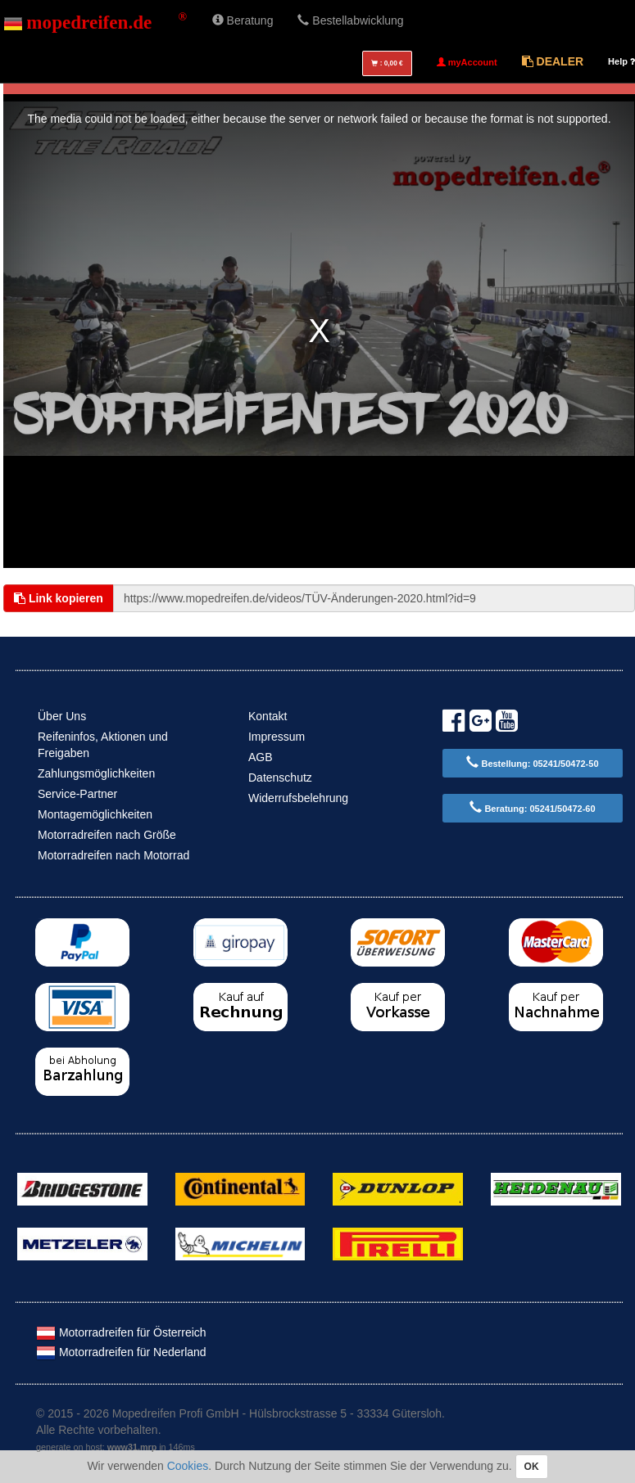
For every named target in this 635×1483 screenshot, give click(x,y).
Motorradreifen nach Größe (107, 834)
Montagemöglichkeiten (95, 814)
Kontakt (267, 716)
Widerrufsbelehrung (298, 798)
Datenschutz (280, 777)
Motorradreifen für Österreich (121, 1332)
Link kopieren (58, 598)
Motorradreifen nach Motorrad (113, 855)
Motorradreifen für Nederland (121, 1352)
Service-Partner (77, 793)
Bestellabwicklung (350, 20)
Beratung (243, 20)
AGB (260, 757)
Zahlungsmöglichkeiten (96, 773)
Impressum (276, 736)
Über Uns (62, 716)
